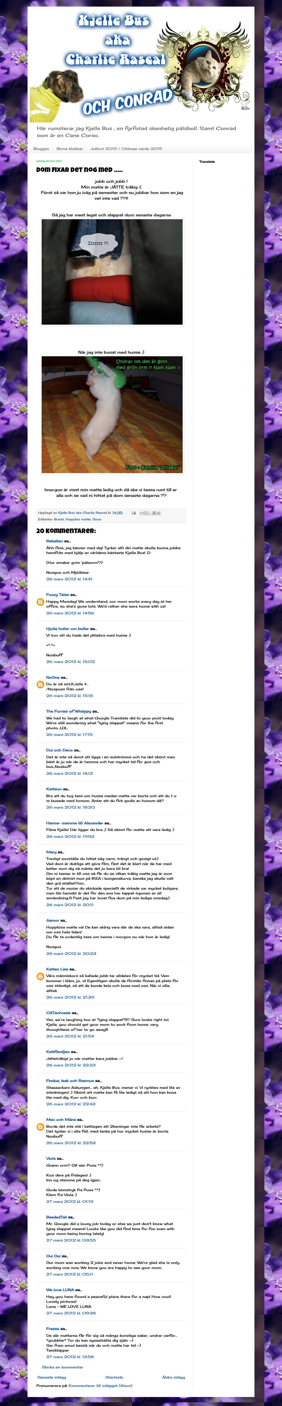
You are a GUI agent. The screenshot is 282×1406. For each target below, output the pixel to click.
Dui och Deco (59, 750)
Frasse (52, 1328)
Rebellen (54, 541)
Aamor (52, 920)
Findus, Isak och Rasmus (70, 1080)
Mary (51, 852)
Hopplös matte (78, 519)
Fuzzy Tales (57, 594)
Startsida (114, 1377)
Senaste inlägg (51, 1377)
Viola (51, 1158)
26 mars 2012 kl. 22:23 (71, 1065)
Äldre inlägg (173, 1377)
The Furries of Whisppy (68, 711)
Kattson (54, 789)
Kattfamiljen (58, 1052)
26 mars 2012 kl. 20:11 (70, 905)
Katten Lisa (57, 969)
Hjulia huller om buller (67, 628)
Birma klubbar (70, 149)
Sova (97, 519)
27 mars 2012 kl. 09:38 (71, 1313)
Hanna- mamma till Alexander (74, 823)
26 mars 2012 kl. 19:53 (70, 836)
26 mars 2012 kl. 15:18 (69, 695)
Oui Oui (53, 1256)
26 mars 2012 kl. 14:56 (70, 613)
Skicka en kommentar (62, 1367)
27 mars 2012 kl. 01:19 (69, 1201)
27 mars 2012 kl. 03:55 (71, 1240)
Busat (59, 519)
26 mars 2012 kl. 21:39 (70, 997)
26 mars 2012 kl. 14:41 (69, 579)
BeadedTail (56, 1217)
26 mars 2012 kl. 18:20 (70, 807)
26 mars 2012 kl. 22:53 (71, 1143)
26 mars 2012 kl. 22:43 (70, 1104)
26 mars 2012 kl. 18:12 (69, 773)
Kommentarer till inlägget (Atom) (100, 1385)
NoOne (52, 677)
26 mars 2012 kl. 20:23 (71, 953)
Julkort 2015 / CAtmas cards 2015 (126, 149)
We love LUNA (60, 1290)
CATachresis (58, 1013)
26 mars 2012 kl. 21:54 (70, 1036)
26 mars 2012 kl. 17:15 (69, 734)
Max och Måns (61, 1119)
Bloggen (41, 149)
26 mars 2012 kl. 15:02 (70, 661)
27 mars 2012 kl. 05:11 (69, 1274)
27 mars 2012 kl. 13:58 (70, 1357)
